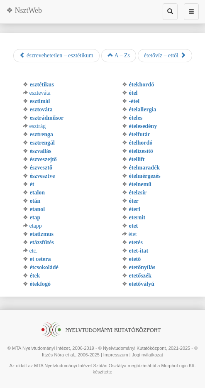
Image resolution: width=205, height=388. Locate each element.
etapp (35, 226)
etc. (33, 251)
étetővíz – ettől (165, 55)
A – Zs (118, 55)
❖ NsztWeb (24, 10)
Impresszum (115, 354)
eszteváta (40, 93)
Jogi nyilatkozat (147, 354)
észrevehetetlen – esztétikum (56, 55)
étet (133, 234)
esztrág (37, 126)
